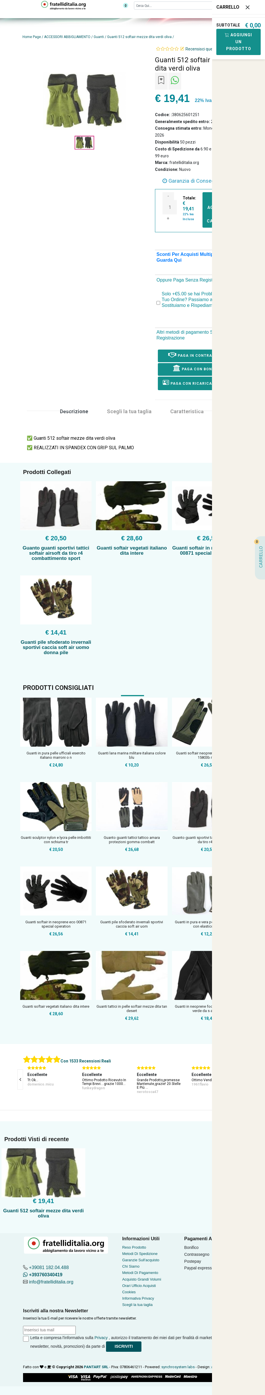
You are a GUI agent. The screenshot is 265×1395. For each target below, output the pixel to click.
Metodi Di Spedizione (140, 1253)
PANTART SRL (96, 1367)
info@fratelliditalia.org (51, 1281)
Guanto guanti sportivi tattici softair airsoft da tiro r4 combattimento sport (55, 553)
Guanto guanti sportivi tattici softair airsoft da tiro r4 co (208, 839)
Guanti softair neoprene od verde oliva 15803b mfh (207, 755)
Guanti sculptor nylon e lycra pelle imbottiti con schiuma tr (56, 839)
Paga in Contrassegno (198, 354)
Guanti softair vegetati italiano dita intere (132, 550)
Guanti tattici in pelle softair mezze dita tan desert (131, 1008)
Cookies (129, 1292)
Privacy (101, 1337)
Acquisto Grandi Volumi (141, 1279)
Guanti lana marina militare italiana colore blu (132, 755)
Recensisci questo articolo (209, 49)
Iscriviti (124, 1346)
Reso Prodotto (134, 1247)
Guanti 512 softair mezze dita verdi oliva (139, 37)
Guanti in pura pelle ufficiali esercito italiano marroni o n (56, 755)
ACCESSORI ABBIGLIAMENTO (67, 37)
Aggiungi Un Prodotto (238, 42)
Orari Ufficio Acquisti (139, 1285)
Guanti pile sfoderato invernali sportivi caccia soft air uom (131, 924)
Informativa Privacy (138, 1298)
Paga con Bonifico (198, 368)
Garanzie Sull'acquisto (140, 1260)
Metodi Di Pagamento (140, 1273)
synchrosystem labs (178, 1367)
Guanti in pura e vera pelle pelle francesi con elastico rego (208, 924)
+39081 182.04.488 (49, 1267)
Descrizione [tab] (74, 411)
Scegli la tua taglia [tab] (129, 411)
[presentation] (20, 1079)
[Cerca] (182, 5)
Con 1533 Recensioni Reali (85, 1061)
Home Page (31, 37)
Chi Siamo (130, 1266)
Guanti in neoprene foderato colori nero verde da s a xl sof (207, 1008)
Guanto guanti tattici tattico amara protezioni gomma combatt (132, 839)
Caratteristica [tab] (187, 411)
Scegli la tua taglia (137, 1304)
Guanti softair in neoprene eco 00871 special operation (207, 550)
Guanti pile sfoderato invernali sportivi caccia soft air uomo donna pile (56, 647)
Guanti (99, 37)
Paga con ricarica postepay (198, 382)
